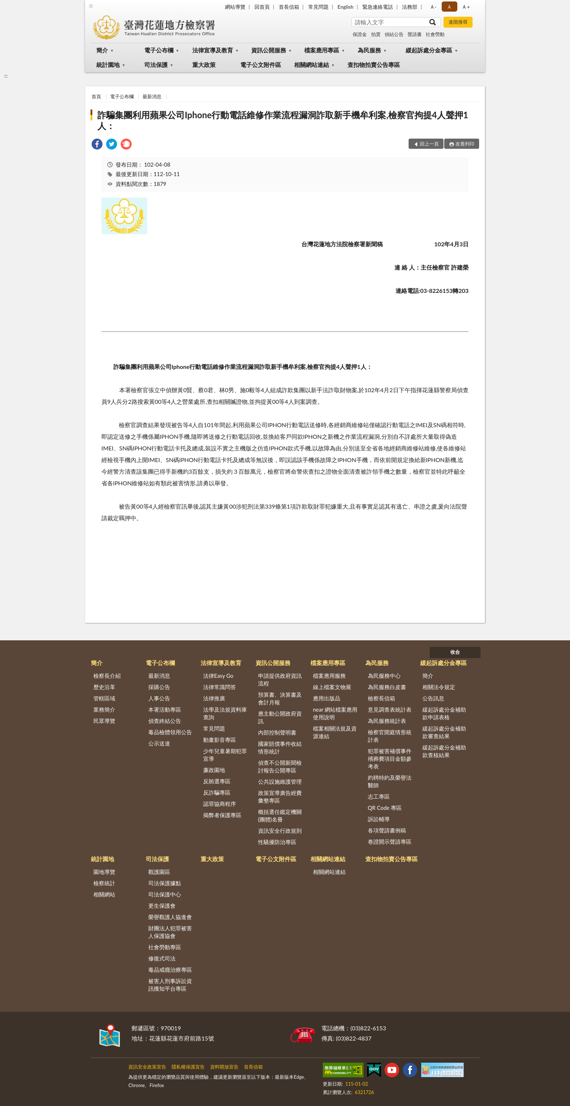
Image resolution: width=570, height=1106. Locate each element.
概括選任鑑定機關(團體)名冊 (280, 815)
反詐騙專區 (216, 792)
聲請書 (415, 34)
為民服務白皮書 (387, 687)
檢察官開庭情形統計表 (390, 736)
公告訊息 (433, 698)
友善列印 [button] (464, 144)
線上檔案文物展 (332, 687)
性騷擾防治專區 (277, 842)
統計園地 (108, 64)
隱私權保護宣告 (188, 1067)
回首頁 (262, 7)
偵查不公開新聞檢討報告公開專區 (280, 766)
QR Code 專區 (385, 807)
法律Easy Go (218, 675)
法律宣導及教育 (212, 50)
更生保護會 (162, 905)
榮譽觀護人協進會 (170, 917)
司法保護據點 (164, 883)
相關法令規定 (438, 687)
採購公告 (159, 687)
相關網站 (104, 894)
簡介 (102, 50)
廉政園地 (214, 770)
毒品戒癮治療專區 (170, 969)
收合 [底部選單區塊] (455, 652)
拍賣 (376, 34)
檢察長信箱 (381, 698)
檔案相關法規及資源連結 (335, 732)
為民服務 (369, 50)
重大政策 (204, 64)
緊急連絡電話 (377, 7)
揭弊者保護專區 (222, 815)
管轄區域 (104, 698)
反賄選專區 (216, 781)
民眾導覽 (104, 720)
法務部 (409, 7)
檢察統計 (104, 883)
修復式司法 (162, 958)
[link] (97, 145)
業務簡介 (104, 709)
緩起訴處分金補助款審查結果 (444, 732)
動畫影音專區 (219, 739)
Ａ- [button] (433, 7)
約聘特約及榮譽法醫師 (390, 781)
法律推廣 (214, 698)
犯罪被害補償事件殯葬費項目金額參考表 (390, 758)
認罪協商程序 (219, 803)
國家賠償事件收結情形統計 (280, 747)
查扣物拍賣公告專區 (374, 64)
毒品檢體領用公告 (170, 732)
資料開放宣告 (224, 1067)
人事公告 (159, 698)
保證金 (360, 34)
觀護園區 (159, 871)
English (346, 7)
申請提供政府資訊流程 (280, 679)
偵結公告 (394, 34)
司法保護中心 (164, 894)
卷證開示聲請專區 (390, 841)
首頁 (96, 96)
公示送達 (159, 743)
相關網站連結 (311, 64)
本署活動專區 (164, 709)
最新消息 (151, 96)
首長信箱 (289, 7)
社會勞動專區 (164, 947)
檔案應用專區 (321, 50)
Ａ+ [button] (466, 7)
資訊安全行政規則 (280, 830)
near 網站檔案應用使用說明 (335, 713)
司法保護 (156, 64)
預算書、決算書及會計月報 (280, 698)
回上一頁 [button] (429, 144)
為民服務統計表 (387, 720)
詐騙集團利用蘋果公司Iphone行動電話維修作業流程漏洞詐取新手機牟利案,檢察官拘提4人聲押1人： (282, 120)
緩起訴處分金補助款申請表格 (444, 713)
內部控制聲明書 (277, 732)
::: (91, 5)
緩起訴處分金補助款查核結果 (444, 751)
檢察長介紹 (107, 675)
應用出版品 (326, 698)
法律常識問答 (219, 687)
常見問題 (318, 7)
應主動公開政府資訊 (280, 717)
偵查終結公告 (164, 720)
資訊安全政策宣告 (147, 1067)
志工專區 (379, 796)
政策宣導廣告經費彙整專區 (280, 796)
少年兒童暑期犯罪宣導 (225, 755)
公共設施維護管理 (280, 781)
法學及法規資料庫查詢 (225, 713)
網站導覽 (235, 7)
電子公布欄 (158, 50)
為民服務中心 (384, 675)
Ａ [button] (449, 7)
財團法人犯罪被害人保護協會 (170, 932)
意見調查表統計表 (390, 709)
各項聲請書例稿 (387, 830)
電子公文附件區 (260, 64)
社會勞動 (435, 34)
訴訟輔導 (379, 819)
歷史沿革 (104, 687)
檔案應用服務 (329, 675)
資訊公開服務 (268, 50)
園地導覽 (104, 871)
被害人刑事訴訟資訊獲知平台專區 (170, 985)
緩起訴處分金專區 (429, 50)
